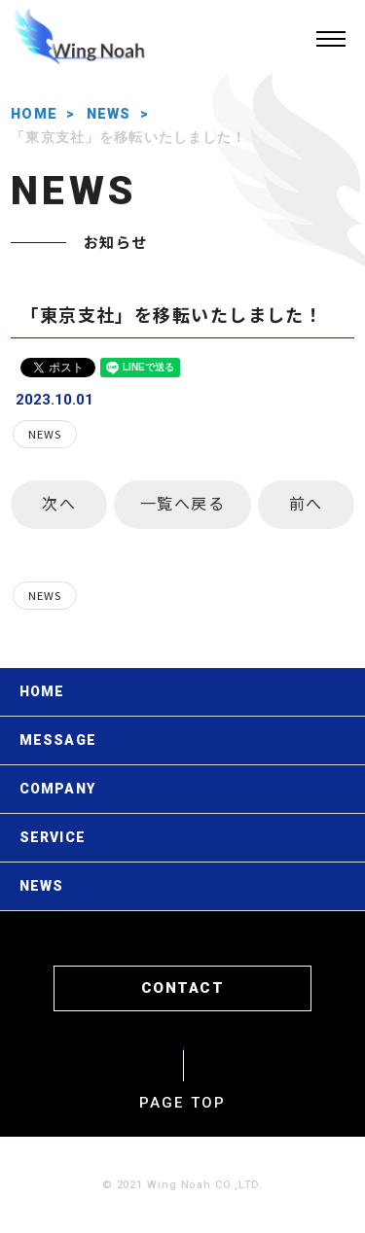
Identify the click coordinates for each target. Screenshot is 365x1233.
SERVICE (52, 837)
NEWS (109, 114)
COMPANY (57, 788)
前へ (306, 502)
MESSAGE (57, 740)
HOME (34, 114)
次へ (59, 502)
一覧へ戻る (183, 502)
